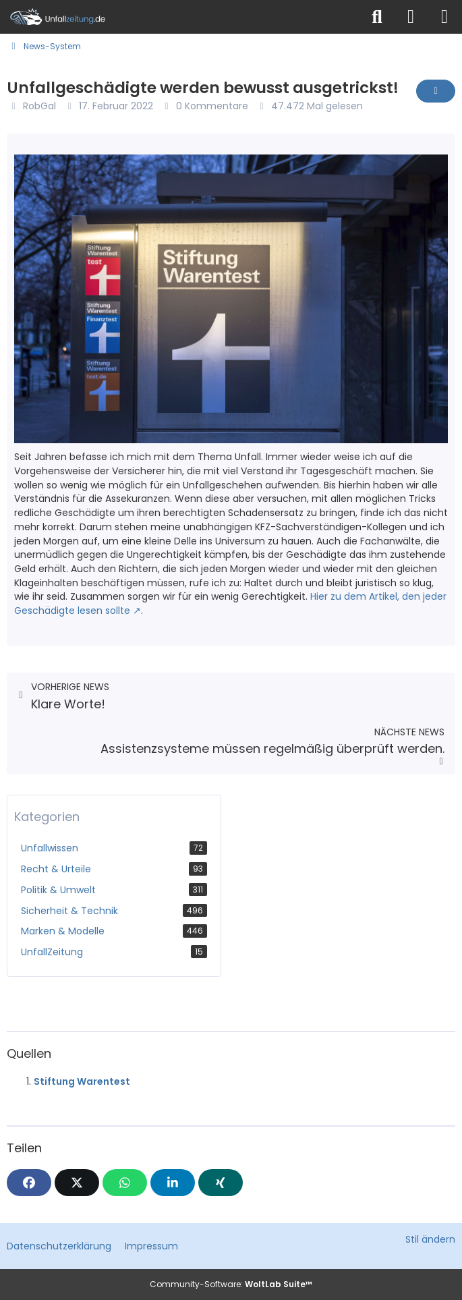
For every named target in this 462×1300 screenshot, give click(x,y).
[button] (172, 1182)
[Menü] (444, 16)
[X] (77, 1182)
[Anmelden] (410, 17)
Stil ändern (430, 1239)
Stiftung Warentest (82, 1081)
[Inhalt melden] (435, 91)
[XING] (220, 1182)
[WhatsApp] (125, 1182)
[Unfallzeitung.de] (180, 17)
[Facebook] (29, 1182)
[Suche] (377, 16)
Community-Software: (231, 1284)
